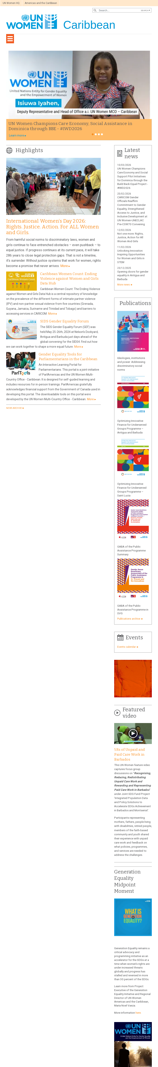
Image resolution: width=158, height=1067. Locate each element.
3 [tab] (99, 134)
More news (123, 284)
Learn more (16, 135)
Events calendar (126, 646)
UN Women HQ (11, 3)
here (138, 1012)
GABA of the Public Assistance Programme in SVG (132, 609)
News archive (14, 408)
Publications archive (128, 618)
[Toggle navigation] (10, 38)
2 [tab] (96, 134)
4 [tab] (102, 134)
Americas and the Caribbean (41, 3)
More (64, 266)
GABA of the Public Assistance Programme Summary (131, 550)
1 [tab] (93, 134)
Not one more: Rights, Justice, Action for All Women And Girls (130, 237)
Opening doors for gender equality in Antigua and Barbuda (132, 275)
